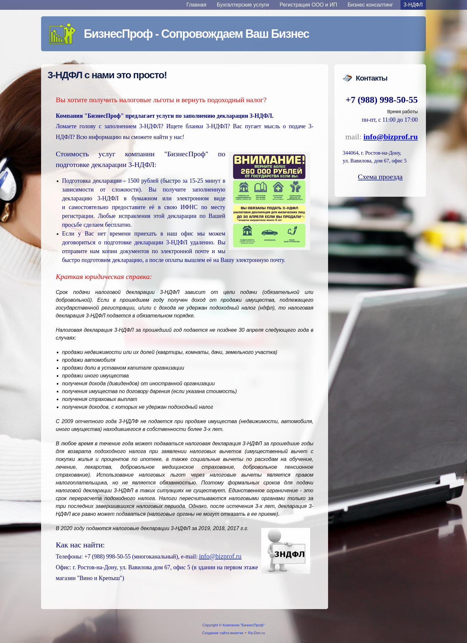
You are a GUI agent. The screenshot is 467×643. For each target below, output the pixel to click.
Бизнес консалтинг (370, 5)
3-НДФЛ (413, 5)
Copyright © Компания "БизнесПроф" (234, 625)
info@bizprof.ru (220, 556)
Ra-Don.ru (256, 633)
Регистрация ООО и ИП (308, 5)
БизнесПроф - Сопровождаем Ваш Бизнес (196, 33)
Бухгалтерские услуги (243, 5)
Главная (196, 5)
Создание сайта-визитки (222, 633)
